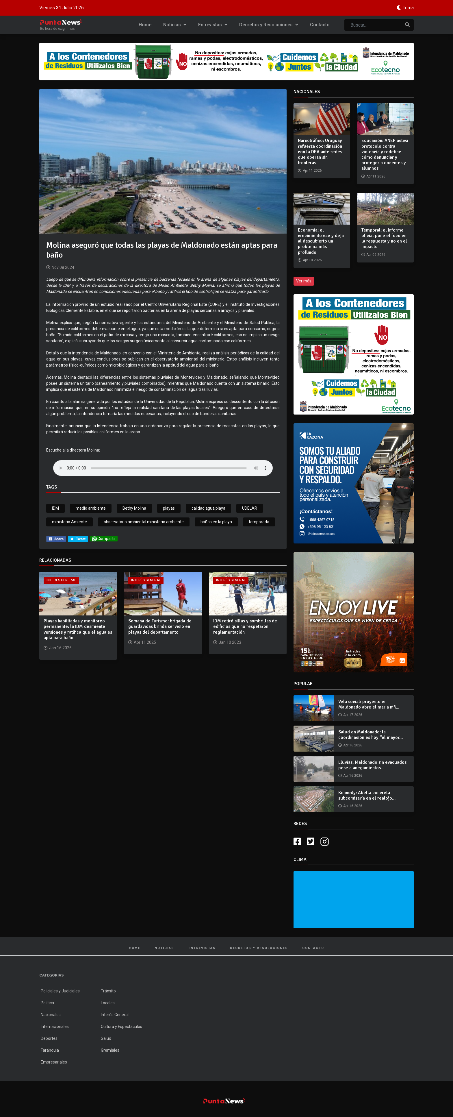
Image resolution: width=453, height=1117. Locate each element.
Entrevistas (212, 24)
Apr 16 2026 (352, 745)
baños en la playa (216, 521)
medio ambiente (91, 508)
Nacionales (51, 1014)
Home (145, 24)
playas (169, 508)
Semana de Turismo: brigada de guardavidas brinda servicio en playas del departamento (160, 626)
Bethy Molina (134, 508)
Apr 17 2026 (352, 715)
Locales (108, 1003)
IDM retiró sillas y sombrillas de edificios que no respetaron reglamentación (245, 626)
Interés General (61, 580)
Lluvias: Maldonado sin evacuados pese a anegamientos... (372, 765)
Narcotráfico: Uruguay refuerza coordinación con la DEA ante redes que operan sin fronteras (320, 152)
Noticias (174, 24)
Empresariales (54, 1062)
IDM (55, 508)
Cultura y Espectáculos (121, 1026)
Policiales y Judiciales (60, 991)
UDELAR (249, 508)
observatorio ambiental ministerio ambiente (144, 521)
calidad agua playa (208, 508)
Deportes (49, 1038)
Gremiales (110, 1050)
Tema (408, 7)
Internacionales (55, 1026)
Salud (106, 1038)
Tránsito (108, 991)
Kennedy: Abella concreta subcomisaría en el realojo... (367, 795)
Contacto (320, 24)
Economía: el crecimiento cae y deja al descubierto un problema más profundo (321, 241)
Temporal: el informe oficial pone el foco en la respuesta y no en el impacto (384, 238)
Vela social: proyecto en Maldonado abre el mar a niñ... (368, 704)
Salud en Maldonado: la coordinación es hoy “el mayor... (370, 734)
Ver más (303, 281)
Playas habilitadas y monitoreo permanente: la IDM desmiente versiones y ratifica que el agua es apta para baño (78, 629)
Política (47, 1003)
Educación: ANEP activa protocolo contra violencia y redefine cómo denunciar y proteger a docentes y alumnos (384, 154)
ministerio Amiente (69, 521)
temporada (259, 521)
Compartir (104, 538)
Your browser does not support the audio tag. (163, 468)
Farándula (50, 1050)
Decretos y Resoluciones (268, 24)
